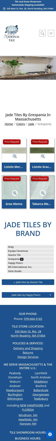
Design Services (28, 357)
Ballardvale (40, 390)
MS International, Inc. (22, 267)
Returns (28, 353)
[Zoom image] (15, 156)
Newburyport (15, 390)
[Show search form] (42, 33)
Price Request (11, 141)
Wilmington (15, 399)
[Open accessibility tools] (50, 434)
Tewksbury (41, 399)
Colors (20, 124)
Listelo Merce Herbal (14, 167)
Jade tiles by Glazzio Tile (29, 282)
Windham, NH (28, 415)
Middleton (41, 382)
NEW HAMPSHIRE (31, 405)
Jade (31, 124)
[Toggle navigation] (51, 33)
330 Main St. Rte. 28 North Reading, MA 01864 (28, 333)
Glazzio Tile (16, 255)
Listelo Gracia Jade (42, 167)
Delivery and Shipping (28, 348)
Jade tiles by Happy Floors (26, 295)
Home (9, 124)
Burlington (15, 395)
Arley (13, 247)
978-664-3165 (33, 319)
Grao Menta (14, 204)
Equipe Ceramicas (20, 251)
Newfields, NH (28, 419)
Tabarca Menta (42, 204)
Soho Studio (17, 271)
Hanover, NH (28, 424)
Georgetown (41, 395)
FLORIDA (28, 410)
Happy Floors (17, 263)
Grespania (15, 259)
